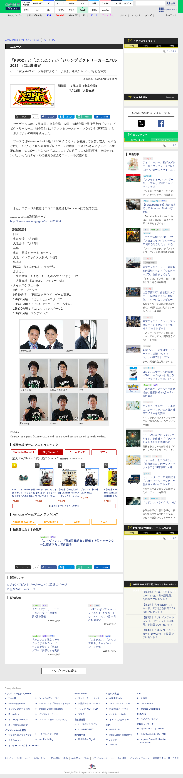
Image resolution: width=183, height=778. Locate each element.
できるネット (14, 740)
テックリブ (111, 740)
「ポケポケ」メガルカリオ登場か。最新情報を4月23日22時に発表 (159, 392)
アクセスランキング (144, 40)
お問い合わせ (40, 758)
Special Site (140, 97)
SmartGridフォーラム (49, 698)
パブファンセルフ (149, 718)
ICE (139, 693)
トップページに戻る (64, 670)
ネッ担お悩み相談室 (18, 725)
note (87, 117)
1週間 (158, 45)
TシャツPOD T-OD (88, 709)
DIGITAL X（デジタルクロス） (53, 719)
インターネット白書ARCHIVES (23, 745)
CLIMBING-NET (85, 729)
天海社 (144, 698)
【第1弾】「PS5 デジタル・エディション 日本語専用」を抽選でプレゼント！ (158, 596)
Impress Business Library (51, 709)
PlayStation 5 (50, 452)
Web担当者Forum (16, 703)
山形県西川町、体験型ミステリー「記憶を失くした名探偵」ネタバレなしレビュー (159, 296)
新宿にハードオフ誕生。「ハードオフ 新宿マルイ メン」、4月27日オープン (159, 354)
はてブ (69, 117)
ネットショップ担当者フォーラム (55, 703)
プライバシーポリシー (103, 758)
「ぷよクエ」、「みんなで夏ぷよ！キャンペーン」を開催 (102, 643)
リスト (35, 117)
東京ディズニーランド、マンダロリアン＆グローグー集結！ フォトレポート (159, 325)
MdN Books (114, 729)
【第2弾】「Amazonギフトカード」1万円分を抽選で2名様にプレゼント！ (159, 608)
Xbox (77, 521)
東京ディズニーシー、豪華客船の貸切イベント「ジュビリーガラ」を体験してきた (159, 271)
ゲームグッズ (77, 452)
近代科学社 (80, 735)
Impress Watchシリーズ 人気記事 (152, 527)
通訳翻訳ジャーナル (119, 709)
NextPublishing (46, 739)
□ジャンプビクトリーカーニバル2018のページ (37, 584)
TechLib (113, 744)
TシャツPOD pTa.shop (152, 728)
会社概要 (122, 758)
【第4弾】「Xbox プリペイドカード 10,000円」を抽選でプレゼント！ (159, 634)
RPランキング (138, 140)
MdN (108, 725)
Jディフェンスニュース (120, 703)
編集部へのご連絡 (80, 758)
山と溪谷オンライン (87, 724)
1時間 (131, 45)
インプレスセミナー (48, 714)
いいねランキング (164, 140)
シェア (51, 117)
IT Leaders (13, 714)
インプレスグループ (139, 758)
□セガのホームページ (21, 589)
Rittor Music (81, 693)
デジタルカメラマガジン (20, 735)
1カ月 (171, 45)
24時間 (144, 45)
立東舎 (81, 714)
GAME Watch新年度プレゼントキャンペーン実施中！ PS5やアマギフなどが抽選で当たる (154, 585)
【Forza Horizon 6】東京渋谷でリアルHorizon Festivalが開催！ (159, 208)
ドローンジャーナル (18, 719)
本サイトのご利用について (17, 758)
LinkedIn (104, 117)
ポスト (25, 117)
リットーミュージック (89, 698)
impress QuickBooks (150, 709)
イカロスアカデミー (119, 719)
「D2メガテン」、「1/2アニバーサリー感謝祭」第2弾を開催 (46, 613)
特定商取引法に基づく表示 (166, 758)
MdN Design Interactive (120, 735)
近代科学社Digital (86, 739)
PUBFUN (141, 714)
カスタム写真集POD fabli (153, 734)
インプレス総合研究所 (19, 709)
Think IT (12, 698)
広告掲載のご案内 (59, 758)
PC (84, 15)
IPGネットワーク (145, 724)
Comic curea (147, 703)
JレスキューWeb (117, 714)
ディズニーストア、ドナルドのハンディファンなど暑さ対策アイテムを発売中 (159, 410)
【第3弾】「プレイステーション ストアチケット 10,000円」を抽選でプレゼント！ (158, 621)
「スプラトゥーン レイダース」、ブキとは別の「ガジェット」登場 (159, 183)
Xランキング (140, 135)
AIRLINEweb (115, 698)
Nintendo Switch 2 (23, 452)
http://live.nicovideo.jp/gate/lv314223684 (35, 221)
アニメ (104, 452)
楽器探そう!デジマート (89, 703)
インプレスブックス (48, 734)
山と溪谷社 (80, 719)
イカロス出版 (112, 693)
